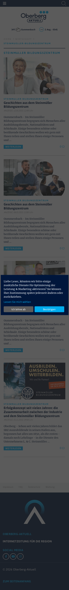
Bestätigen (49, 309)
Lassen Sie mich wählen (17, 301)
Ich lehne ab (18, 309)
